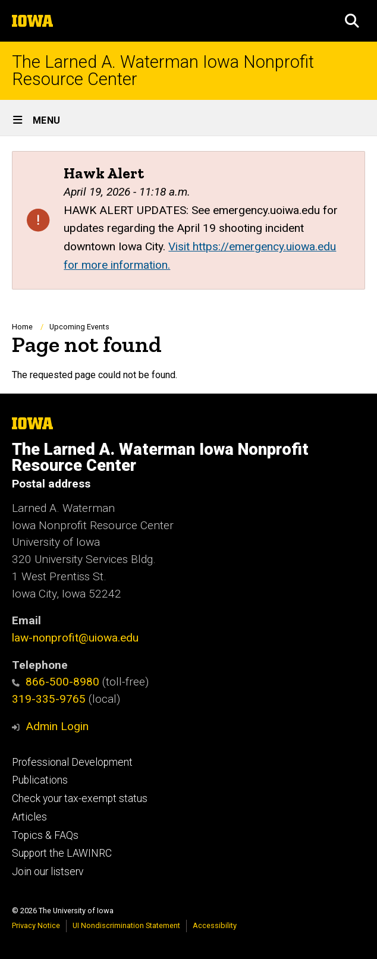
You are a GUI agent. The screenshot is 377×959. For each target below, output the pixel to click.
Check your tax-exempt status (79, 798)
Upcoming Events (79, 326)
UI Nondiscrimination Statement (126, 925)
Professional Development (72, 762)
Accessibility (215, 925)
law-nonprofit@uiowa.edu (75, 637)
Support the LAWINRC (62, 853)
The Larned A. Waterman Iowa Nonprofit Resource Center (163, 71)
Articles (29, 817)
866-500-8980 (55, 681)
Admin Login (57, 726)
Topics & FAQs (45, 835)
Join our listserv (47, 872)
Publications (40, 780)
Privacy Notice (36, 925)
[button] (352, 21)
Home (22, 326)
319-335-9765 (49, 699)
